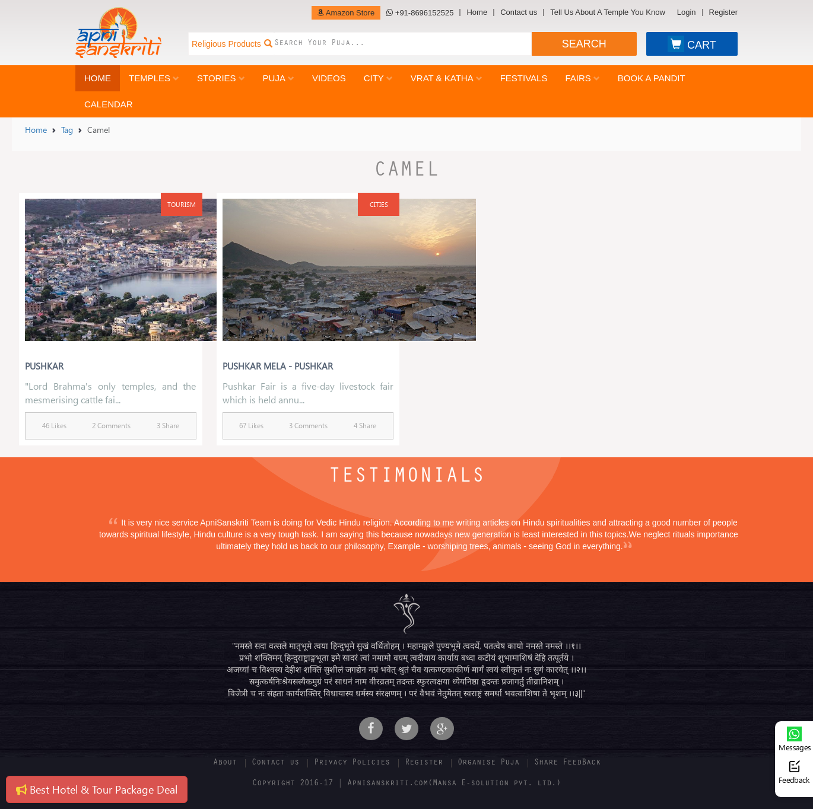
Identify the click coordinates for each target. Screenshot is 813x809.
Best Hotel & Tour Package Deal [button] (96, 789)
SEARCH (584, 44)
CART (692, 44)
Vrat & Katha (446, 78)
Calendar (108, 104)
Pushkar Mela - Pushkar (278, 366)
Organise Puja (488, 763)
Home (476, 12)
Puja (278, 78)
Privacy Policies (352, 763)
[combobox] (403, 44)
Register (723, 12)
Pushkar (44, 366)
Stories (221, 78)
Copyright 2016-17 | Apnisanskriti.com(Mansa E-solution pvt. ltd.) (406, 784)
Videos (329, 78)
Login (686, 12)
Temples (154, 78)
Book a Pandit (651, 78)
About (225, 763)
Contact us (518, 12)
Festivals (524, 78)
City (378, 78)
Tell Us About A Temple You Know (607, 12)
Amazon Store (345, 12)
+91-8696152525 (419, 13)
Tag (67, 129)
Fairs (582, 78)
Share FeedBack (567, 763)
